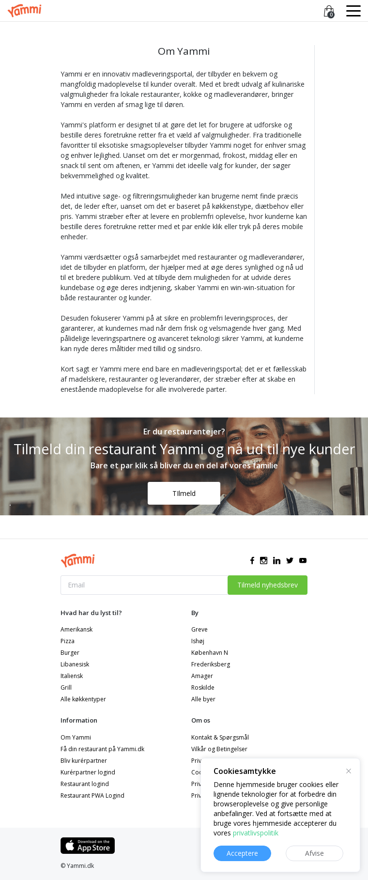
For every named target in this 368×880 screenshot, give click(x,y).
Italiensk (72, 676)
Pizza (68, 641)
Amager (202, 676)
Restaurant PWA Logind (92, 795)
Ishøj (197, 641)
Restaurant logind (85, 784)
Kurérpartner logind (88, 772)
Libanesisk (75, 664)
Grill (66, 687)
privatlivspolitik (255, 832)
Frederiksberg (210, 664)
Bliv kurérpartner (84, 760)
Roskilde (203, 687)
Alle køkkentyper (83, 699)
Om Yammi (76, 737)
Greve (199, 629)
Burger (70, 652)
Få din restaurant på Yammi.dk (102, 749)
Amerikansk (76, 629)
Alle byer (203, 699)
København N (209, 652)
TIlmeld (184, 493)
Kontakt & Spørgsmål (220, 737)
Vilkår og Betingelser (219, 749)
